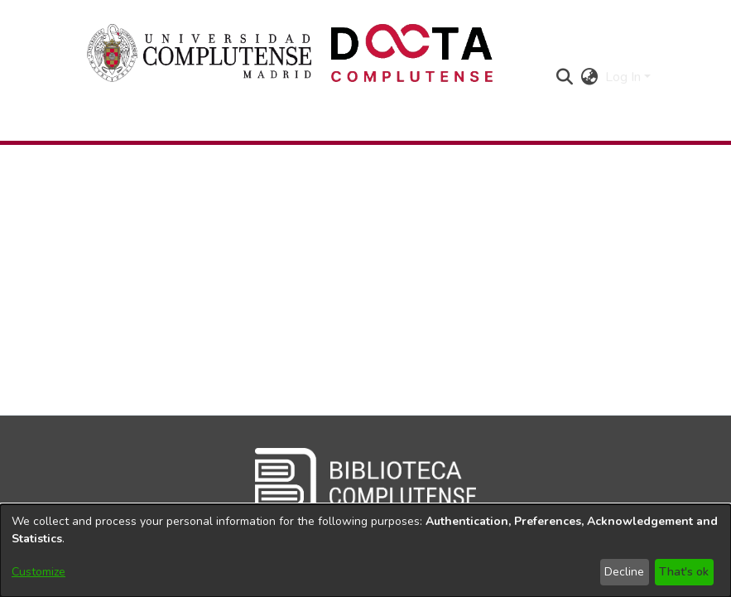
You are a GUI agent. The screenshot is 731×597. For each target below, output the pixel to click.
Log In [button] (624, 77)
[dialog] (365, 550)
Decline (624, 572)
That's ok (684, 572)
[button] (565, 77)
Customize (38, 572)
